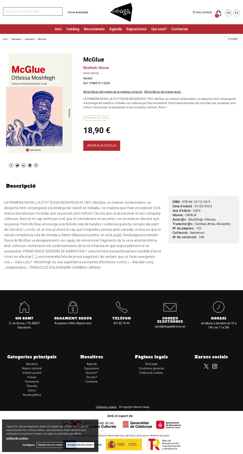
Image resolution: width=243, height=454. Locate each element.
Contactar (179, 29)
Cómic (32, 390)
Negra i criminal (32, 368)
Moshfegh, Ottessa (96, 67)
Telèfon (121, 318)
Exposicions (136, 29)
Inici (58, 29)
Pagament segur (73, 318)
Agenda (115, 29)
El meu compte (202, 12)
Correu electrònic (170, 320)
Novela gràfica (32, 394)
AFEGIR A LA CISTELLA (101, 145)
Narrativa (87, 78)
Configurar (28, 445)
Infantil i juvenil (31, 372)
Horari (218, 318)
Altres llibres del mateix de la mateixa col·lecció (112, 91)
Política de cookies (151, 372)
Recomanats (94, 29)
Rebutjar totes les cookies (50, 445)
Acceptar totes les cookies (80, 445)
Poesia (31, 377)
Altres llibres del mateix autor (162, 91)
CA (228, 12)
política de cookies (17, 438)
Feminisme (32, 381)
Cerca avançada (78, 12)
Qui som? (159, 29)
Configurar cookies (106, 407)
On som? (24, 318)
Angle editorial (91, 73)
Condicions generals (151, 368)
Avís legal (151, 364)
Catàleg (72, 29)
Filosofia (32, 386)
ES (236, 12)
